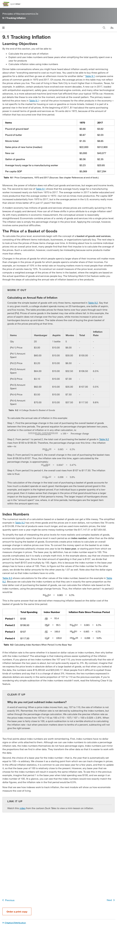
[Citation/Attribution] (58, 923)
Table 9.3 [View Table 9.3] (7, 578)
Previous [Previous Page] (7, 900)
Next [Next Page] (111, 900)
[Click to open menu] (3, 28)
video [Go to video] (22, 808)
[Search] (104, 28)
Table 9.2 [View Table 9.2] (93, 302)
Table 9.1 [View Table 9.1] (90, 76)
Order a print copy (17, 911)
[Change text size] (112, 28)
